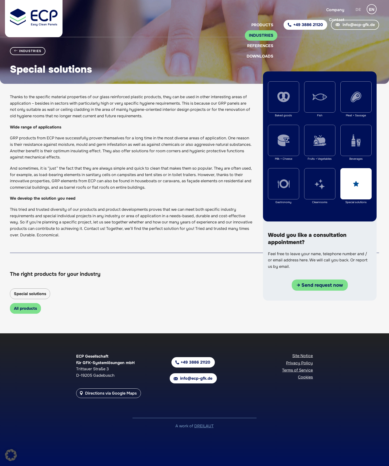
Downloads (260, 56)
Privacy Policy (299, 363)
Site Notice (302, 355)
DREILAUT (204, 426)
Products (262, 25)
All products (25, 308)
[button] (11, 455)
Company (335, 9)
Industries (261, 35)
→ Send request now (320, 285)
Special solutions (30, 293)
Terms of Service (297, 370)
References (260, 45)
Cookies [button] (305, 377)
